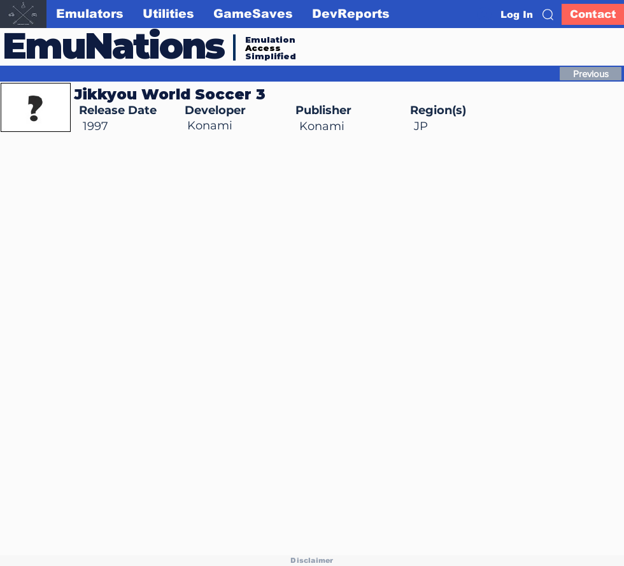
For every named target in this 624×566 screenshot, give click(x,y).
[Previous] (590, 73)
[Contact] (593, 14)
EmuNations (113, 46)
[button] (547, 14)
